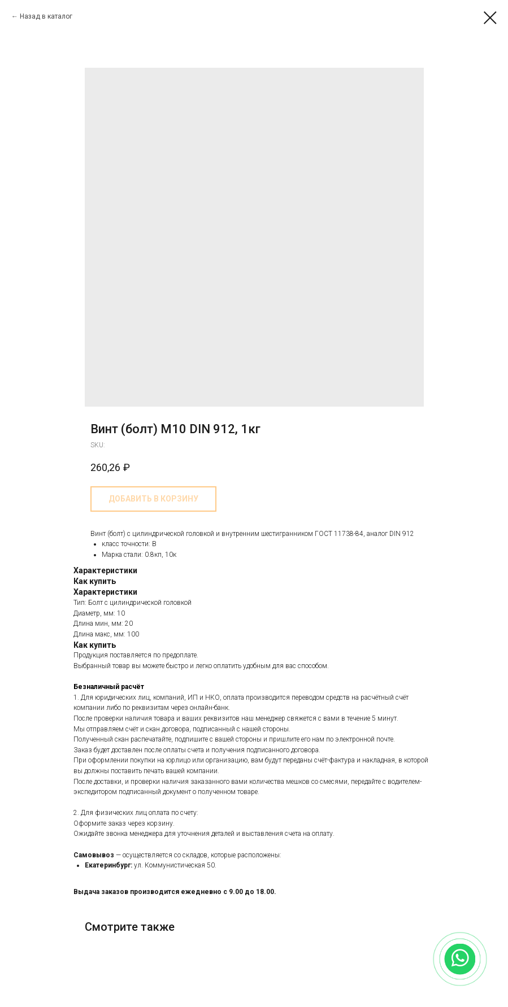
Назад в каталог (46, 16)
